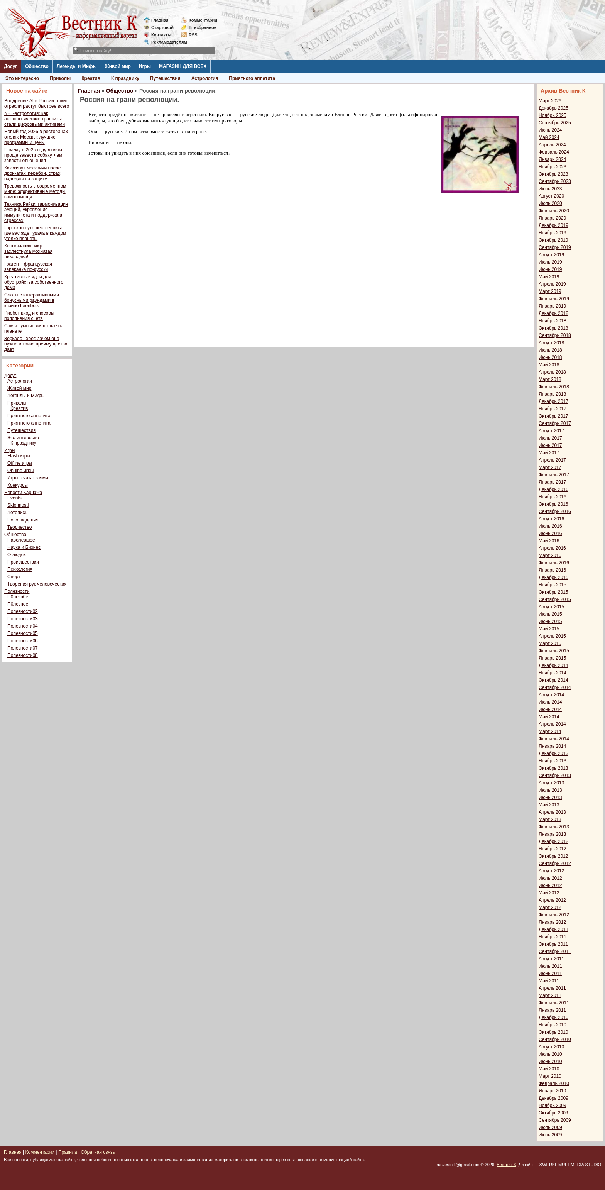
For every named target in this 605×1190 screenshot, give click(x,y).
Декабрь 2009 (553, 1098)
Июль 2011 (550, 966)
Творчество (19, 527)
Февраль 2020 (554, 210)
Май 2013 (549, 804)
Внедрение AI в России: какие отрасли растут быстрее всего (36, 103)
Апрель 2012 (552, 900)
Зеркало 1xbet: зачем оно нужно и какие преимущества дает (35, 344)
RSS (193, 34)
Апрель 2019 (552, 284)
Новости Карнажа (23, 492)
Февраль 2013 (554, 826)
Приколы (60, 78)
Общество (37, 66)
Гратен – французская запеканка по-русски (28, 266)
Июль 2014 (550, 702)
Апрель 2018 (552, 372)
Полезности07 (22, 648)
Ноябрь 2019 (552, 232)
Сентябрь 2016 (555, 511)
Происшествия (23, 562)
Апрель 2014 (552, 724)
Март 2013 (550, 819)
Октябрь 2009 (553, 1113)
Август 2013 (551, 782)
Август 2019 (551, 254)
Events (14, 498)
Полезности (16, 591)
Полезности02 (22, 611)
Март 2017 (550, 467)
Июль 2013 (550, 790)
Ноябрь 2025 (552, 115)
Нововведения (23, 520)
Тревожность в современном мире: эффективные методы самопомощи (35, 191)
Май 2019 (549, 276)
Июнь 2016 (550, 533)
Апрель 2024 (552, 144)
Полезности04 (22, 626)
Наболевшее (21, 540)
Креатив (90, 78)
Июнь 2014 (550, 709)
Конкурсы (17, 485)
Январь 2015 (552, 658)
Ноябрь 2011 (552, 936)
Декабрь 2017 (553, 401)
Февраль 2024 (554, 152)
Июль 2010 (550, 1054)
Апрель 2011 (552, 988)
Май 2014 (549, 716)
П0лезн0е (17, 596)
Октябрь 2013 (553, 768)
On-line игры (20, 470)
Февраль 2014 (554, 738)
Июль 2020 (550, 203)
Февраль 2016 (554, 562)
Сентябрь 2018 (555, 335)
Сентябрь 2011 (555, 951)
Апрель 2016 (552, 548)
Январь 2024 (552, 159)
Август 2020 (551, 196)
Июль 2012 (550, 878)
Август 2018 (551, 342)
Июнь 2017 (550, 445)
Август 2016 (551, 518)
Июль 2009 (550, 1127)
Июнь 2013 (550, 797)
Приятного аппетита (252, 78)
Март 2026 (550, 100)
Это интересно (22, 78)
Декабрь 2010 (553, 1017)
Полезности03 (22, 618)
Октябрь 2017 (553, 416)
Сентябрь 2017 (555, 423)
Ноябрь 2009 (552, 1105)
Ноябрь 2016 (552, 496)
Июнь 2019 (550, 269)
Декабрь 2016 (553, 489)
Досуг (10, 66)
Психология (19, 569)
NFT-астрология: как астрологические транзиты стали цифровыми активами (34, 119)
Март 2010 (550, 1076)
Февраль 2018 (554, 386)
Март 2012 (550, 907)
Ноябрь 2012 (552, 848)
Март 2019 (550, 291)
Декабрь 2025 (553, 108)
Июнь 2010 (550, 1061)
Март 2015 (550, 643)
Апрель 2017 (552, 460)
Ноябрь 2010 (552, 1024)
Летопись (17, 512)
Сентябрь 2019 (555, 247)
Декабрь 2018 (553, 313)
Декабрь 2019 (553, 225)
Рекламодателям (166, 42)
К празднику (125, 78)
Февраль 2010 (554, 1083)
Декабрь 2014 (553, 665)
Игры (145, 66)
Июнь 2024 (550, 130)
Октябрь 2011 (553, 944)
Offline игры (19, 463)
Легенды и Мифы (77, 66)
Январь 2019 (552, 306)
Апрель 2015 (552, 636)
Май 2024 (549, 137)
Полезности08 (22, 655)
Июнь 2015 (550, 621)
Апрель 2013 (552, 812)
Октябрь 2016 (553, 504)
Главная (160, 20)
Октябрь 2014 (553, 680)
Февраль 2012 (554, 914)
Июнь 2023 (550, 188)
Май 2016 (549, 540)
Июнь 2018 (550, 357)
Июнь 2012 (550, 885)
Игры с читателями (27, 478)
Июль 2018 (550, 350)
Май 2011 (549, 980)
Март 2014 (550, 731)
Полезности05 (22, 633)
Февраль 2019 (554, 298)
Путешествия (165, 78)
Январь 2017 (552, 482)
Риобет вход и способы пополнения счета (29, 315)
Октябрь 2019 (553, 240)
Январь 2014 (552, 746)
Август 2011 (551, 958)
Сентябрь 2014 (555, 687)
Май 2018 (549, 364)
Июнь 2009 (550, 1135)
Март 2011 (550, 995)
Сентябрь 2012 (555, 863)
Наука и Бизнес (24, 547)
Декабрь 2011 (553, 929)
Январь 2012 (552, 922)
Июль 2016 (550, 526)
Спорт (13, 576)
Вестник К (506, 1164)
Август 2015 (551, 606)
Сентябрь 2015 (555, 599)
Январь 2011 (552, 1010)
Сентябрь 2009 (555, 1120)
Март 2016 (550, 555)
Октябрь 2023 (553, 174)
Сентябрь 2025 (555, 122)
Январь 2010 (552, 1091)
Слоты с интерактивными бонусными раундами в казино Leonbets (31, 300)
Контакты (161, 34)
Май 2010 (549, 1069)
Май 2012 (549, 892)
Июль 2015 (550, 614)
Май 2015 (549, 628)
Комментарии (203, 20)
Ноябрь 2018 (552, 320)
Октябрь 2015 (553, 592)
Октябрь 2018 (553, 328)
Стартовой (162, 27)
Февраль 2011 (554, 1002)
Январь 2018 (552, 394)
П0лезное (17, 604)
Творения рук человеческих (36, 584)
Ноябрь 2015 (552, 584)
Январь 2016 (552, 570)
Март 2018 (550, 379)
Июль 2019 (550, 262)
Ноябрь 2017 (552, 408)
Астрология (204, 78)
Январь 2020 (552, 218)
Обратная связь (98, 1152)
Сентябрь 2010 (555, 1039)
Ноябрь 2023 (552, 166)
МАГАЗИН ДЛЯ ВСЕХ (182, 66)
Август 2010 (551, 1047)
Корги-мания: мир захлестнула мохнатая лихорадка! (28, 251)
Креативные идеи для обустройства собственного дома (33, 282)
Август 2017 (551, 430)
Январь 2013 (552, 834)
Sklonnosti (18, 505)
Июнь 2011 (550, 973)
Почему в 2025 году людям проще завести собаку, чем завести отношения (33, 155)
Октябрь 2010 (553, 1032)
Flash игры (18, 456)
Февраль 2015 (554, 650)
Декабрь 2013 (553, 753)
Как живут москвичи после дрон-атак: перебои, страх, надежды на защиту (33, 173)
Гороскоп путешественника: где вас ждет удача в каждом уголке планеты (35, 233)
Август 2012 (551, 870)
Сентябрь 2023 (555, 181)
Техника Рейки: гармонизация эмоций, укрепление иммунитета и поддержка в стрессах (36, 212)
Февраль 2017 (554, 474)
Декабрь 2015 (553, 577)
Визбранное (202, 27)
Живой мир (118, 66)
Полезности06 (22, 640)
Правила (67, 1152)
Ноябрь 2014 (552, 672)
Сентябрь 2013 (555, 775)
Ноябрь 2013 (552, 760)
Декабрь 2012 (553, 841)
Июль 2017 (550, 438)
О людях (16, 554)
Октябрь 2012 (553, 856)
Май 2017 (549, 452)
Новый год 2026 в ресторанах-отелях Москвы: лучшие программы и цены (36, 137)
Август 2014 (551, 694)
